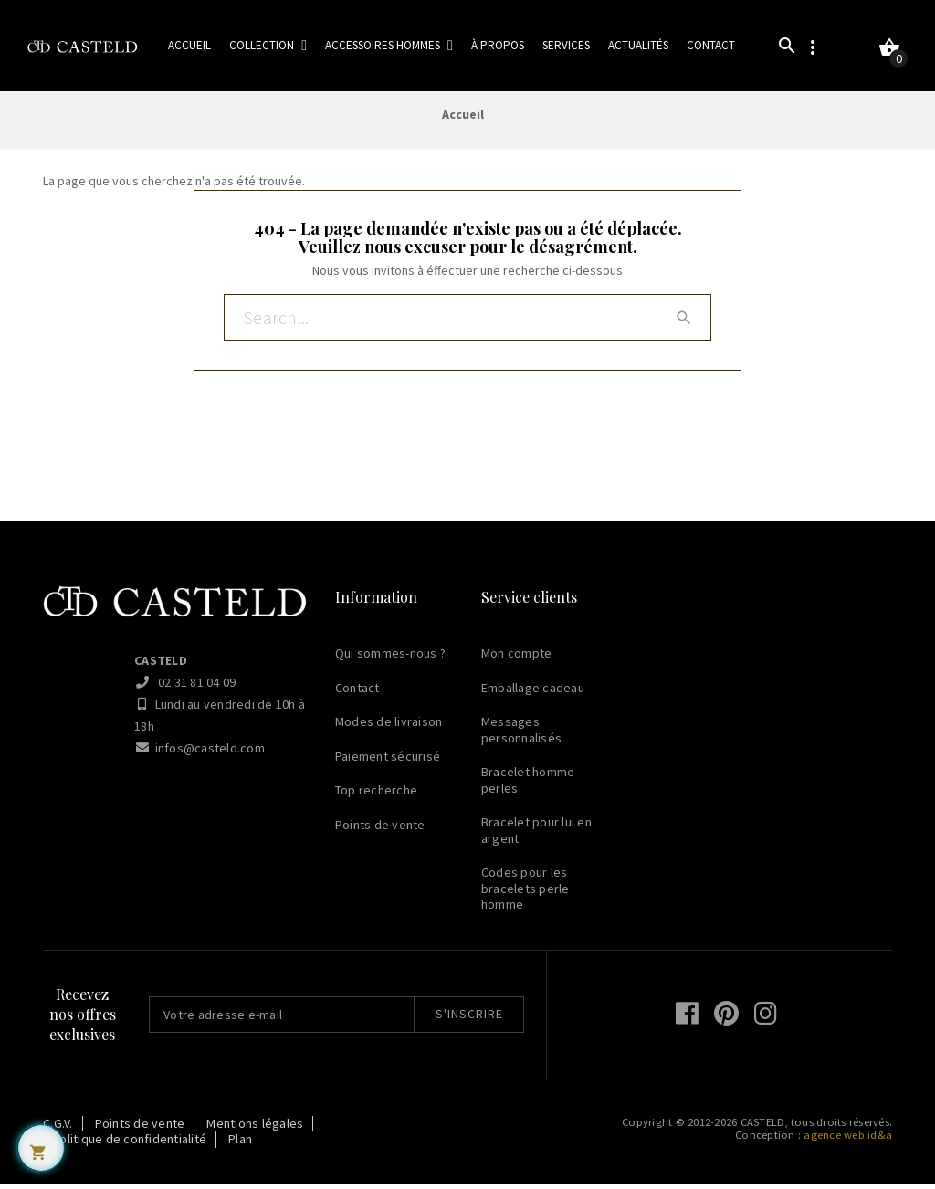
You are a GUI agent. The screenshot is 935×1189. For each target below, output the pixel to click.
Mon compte (516, 658)
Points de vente (380, 829)
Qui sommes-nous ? (390, 658)
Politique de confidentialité (129, 1144)
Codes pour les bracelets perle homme (525, 893)
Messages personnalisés (521, 735)
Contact (357, 692)
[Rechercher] (467, 324)
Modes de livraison (389, 727)
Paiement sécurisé (387, 760)
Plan (240, 1144)
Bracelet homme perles (528, 785)
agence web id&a (848, 1139)
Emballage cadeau (532, 692)
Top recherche (376, 795)
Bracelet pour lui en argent (536, 835)
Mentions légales (254, 1128)
